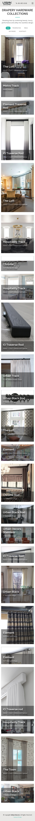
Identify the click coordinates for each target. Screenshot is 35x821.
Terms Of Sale (18, 817)
